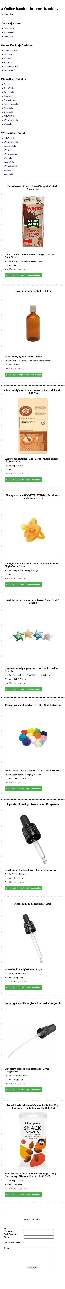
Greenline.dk (9, 92)
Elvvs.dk (7, 84)
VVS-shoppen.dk (10, 154)
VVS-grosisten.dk (10, 166)
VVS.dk (7, 150)
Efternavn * (8, 1231)
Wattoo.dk (8, 124)
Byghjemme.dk (9, 70)
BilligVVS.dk (9, 116)
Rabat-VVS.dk (9, 162)
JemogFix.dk (9, 88)
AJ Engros (8, 54)
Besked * (7, 1248)
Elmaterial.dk (9, 108)
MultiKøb (7, 58)
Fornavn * (8, 1228)
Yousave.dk (8, 112)
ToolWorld (8, 62)
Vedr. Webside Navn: (12, 1243)
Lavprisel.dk (8, 96)
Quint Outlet (8, 36)
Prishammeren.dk (10, 50)
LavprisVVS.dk (10, 146)
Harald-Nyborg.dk (11, 104)
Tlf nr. (6, 1237)
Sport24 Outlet (9, 32)
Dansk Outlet (9, 28)
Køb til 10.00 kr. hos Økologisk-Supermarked (23, 275)
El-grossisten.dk (10, 100)
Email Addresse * (11, 1234)
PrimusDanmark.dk (11, 66)
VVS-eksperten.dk (11, 120)
